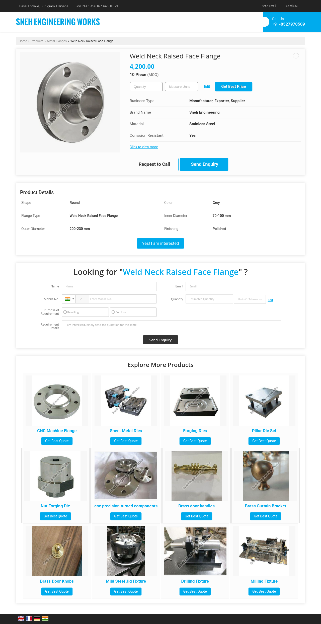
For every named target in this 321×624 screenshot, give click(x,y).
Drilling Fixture (195, 581)
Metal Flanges (57, 41)
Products (37, 41)
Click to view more (144, 147)
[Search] (244, 21)
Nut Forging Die (55, 505)
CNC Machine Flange (57, 430)
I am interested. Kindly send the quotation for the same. (171, 326)
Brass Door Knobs (57, 581)
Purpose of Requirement (50, 312)
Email (179, 286)
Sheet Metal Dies (126, 430)
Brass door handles (196, 505)
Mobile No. (51, 299)
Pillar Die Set (264, 430)
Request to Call (154, 164)
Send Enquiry (204, 164)
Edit (207, 87)
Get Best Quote (57, 441)
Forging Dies (195, 430)
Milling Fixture (264, 581)
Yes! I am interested (160, 243)
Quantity (177, 299)
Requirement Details (50, 326)
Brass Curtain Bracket (265, 505)
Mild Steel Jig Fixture (126, 581)
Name (55, 286)
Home (23, 41)
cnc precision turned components (125, 505)
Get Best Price (233, 86)
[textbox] (181, 86)
